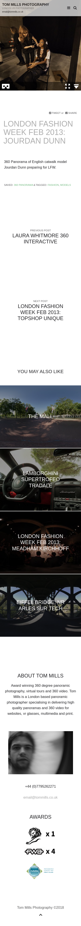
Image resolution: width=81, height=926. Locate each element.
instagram (57, 660)
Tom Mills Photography (25, 4)
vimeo (43, 660)
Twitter (16, 660)
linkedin (30, 660)
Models (65, 184)
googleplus (37, 660)
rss (64, 660)
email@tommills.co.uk (12, 12)
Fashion (53, 184)
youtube (50, 660)
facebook (23, 660)
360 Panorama (23, 184)
